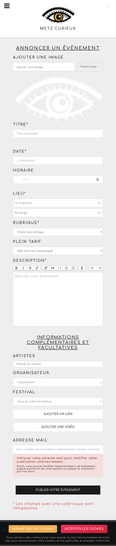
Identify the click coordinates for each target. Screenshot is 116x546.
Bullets (66, 268)
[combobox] (58, 203)
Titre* (20, 124)
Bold (16, 268)
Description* (30, 261)
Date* (20, 151)
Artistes (24, 356)
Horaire (23, 170)
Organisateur (31, 373)
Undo (92, 268)
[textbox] (58, 299)
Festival (24, 392)
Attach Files (82, 268)
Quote (52, 268)
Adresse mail (30, 440)
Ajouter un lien (58, 414)
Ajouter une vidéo (58, 427)
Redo (99, 268)
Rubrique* (26, 223)
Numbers (73, 268)
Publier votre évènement (58, 490)
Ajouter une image (38, 57)
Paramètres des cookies (33, 529)
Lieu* (19, 194)
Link (37, 268)
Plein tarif (27, 242)
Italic (23, 268)
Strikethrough (30, 268)
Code (59, 268)
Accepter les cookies (84, 529)
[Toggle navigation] (7, 6)
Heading (46, 268)
